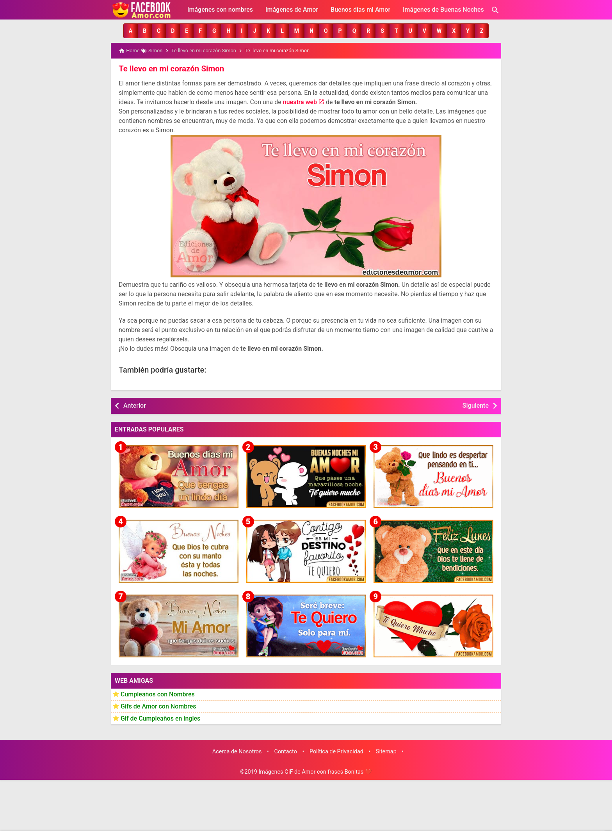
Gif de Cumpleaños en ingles (160, 717)
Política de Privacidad (336, 751)
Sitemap (386, 751)
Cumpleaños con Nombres (158, 694)
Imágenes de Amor (291, 9)
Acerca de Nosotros (237, 751)
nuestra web (300, 101)
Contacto (285, 751)
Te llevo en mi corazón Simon (170, 68)
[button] (130, 30)
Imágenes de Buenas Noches (443, 9)
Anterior (134, 405)
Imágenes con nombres (220, 9)
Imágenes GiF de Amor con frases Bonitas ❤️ (315, 771)
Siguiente (476, 405)
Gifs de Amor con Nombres (158, 706)
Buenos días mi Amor (360, 9)
